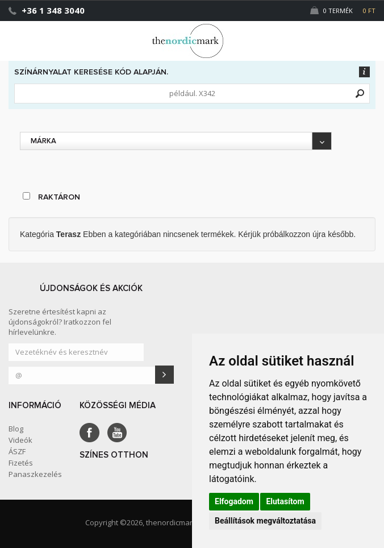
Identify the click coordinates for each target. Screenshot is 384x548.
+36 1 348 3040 (53, 10)
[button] (352, 36)
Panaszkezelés (35, 474)
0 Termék (342, 10)
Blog (16, 429)
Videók (20, 440)
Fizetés (21, 463)
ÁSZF (17, 451)
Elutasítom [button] (285, 501)
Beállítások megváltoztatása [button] (265, 520)
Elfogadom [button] (234, 501)
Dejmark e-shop (192, 41)
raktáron (51, 196)
